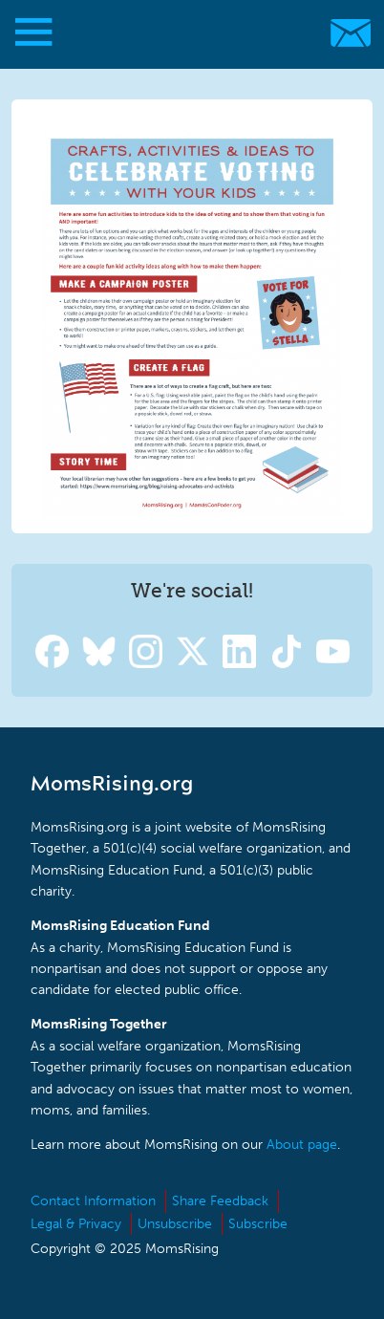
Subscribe (258, 1224)
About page (302, 1144)
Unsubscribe (175, 1224)
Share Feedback (220, 1201)
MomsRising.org (182, 33)
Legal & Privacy (76, 1224)
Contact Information (93, 1201)
